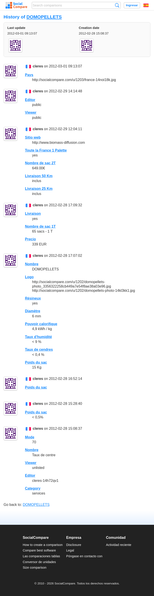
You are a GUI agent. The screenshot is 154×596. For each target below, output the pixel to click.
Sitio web (33, 137)
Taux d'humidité (38, 337)
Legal (70, 550)
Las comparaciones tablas (41, 556)
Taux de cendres (39, 349)
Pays (29, 75)
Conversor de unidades (39, 562)
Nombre (31, 264)
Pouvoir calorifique (41, 324)
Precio (30, 239)
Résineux (33, 298)
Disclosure (73, 545)
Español (146, 5)
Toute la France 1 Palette (46, 150)
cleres (38, 66)
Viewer (30, 112)
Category (32, 488)
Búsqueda (117, 5)
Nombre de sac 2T (40, 163)
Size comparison (34, 567)
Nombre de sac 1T (40, 226)
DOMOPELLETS (44, 16)
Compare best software (39, 550)
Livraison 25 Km (39, 189)
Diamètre (32, 311)
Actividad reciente (118, 545)
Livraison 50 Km (39, 176)
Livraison (33, 213)
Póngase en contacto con (84, 556)
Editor (30, 100)
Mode (29, 437)
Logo (29, 277)
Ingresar (132, 5)
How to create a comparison (43, 545)
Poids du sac (36, 362)
